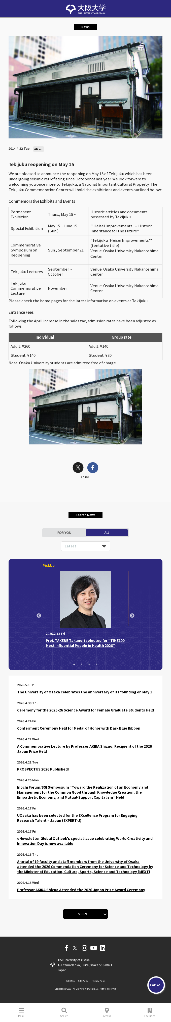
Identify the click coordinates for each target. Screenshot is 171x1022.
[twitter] (78, 468)
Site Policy (83, 981)
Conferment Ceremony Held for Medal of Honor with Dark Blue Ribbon (78, 728)
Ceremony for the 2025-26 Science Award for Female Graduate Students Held (85, 709)
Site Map (70, 981)
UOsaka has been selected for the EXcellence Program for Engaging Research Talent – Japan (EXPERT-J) (77, 818)
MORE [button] (83, 914)
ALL (106, 532)
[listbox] (85, 546)
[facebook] (92, 468)
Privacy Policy (98, 981)
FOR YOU (64, 532)
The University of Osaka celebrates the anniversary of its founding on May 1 (84, 691)
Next (132, 615)
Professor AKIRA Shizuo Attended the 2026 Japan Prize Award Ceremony (81, 889)
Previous (38, 615)
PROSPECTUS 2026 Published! (43, 769)
